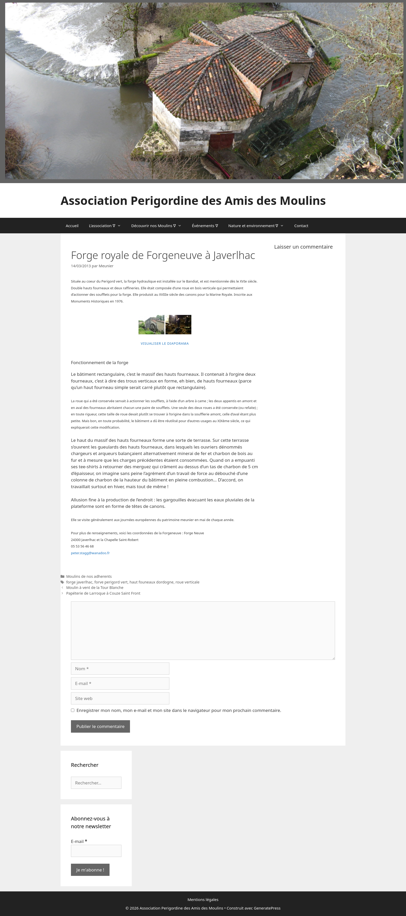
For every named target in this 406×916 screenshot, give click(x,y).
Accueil (72, 225)
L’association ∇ (107, 225)
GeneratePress (267, 908)
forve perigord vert (111, 582)
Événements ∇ (205, 225)
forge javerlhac (79, 582)
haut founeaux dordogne (151, 582)
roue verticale (188, 582)
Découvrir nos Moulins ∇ (159, 225)
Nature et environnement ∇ (258, 225)
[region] (204, 91)
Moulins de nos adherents (89, 576)
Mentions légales (203, 899)
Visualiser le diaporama (165, 343)
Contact (301, 225)
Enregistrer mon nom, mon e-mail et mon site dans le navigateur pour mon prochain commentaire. (179, 710)
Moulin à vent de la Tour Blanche (95, 587)
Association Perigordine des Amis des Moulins (193, 200)
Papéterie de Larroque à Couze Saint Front (103, 593)
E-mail (79, 841)
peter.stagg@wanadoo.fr (90, 553)
